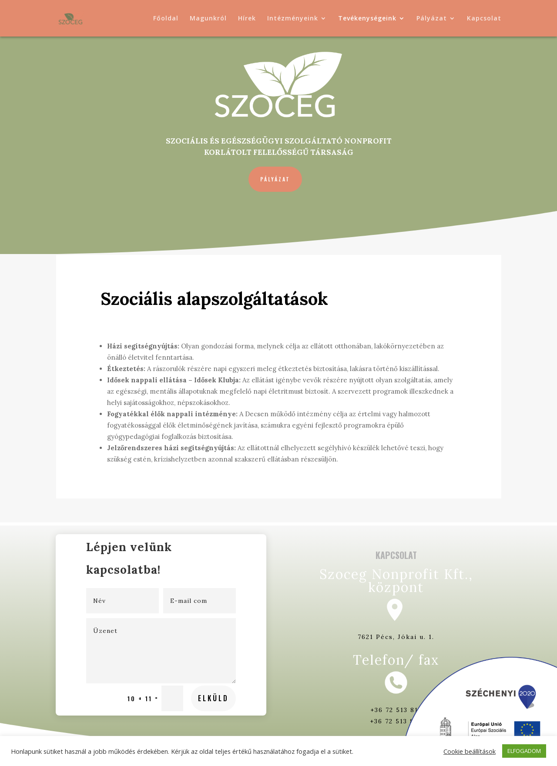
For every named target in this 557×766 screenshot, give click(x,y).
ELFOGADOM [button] (524, 751)
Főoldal (165, 18)
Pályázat (431, 18)
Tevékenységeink (367, 18)
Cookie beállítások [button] (469, 751)
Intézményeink (292, 18)
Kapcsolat (484, 18)
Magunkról (208, 18)
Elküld (189, 663)
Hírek (247, 18)
